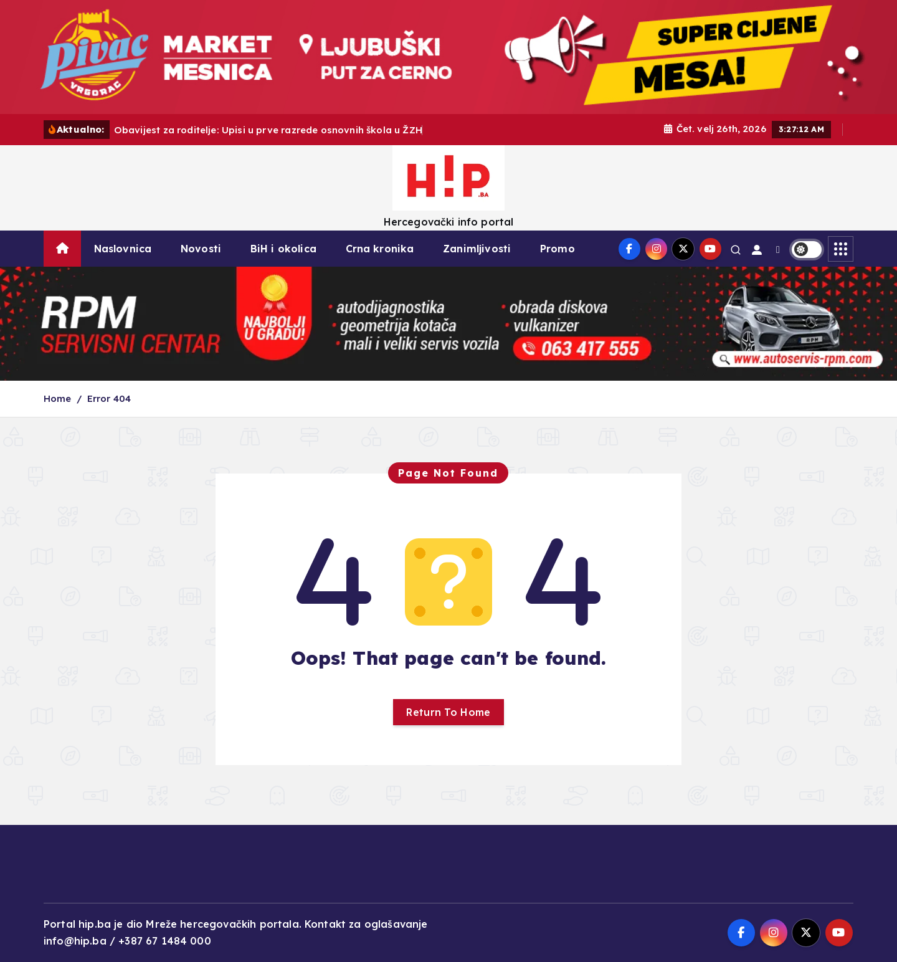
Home (58, 398)
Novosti (201, 248)
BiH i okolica (283, 248)
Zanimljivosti (477, 248)
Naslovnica (123, 248)
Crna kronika (380, 248)
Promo (557, 248)
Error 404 (109, 398)
